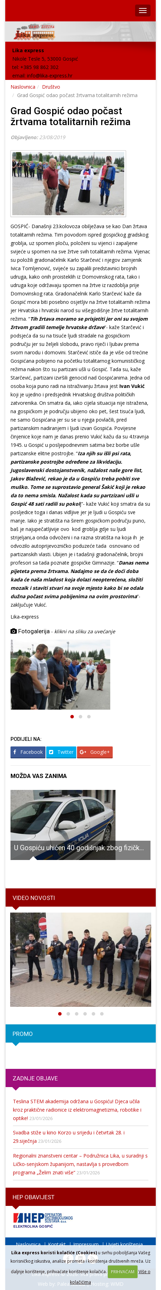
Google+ (95, 752)
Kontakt (57, 1244)
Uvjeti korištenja (124, 1244)
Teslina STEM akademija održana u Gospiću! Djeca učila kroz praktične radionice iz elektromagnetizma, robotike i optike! (77, 1109)
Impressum (86, 1244)
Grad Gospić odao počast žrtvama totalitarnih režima (70, 116)
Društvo (51, 86)
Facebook (28, 752)
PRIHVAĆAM (122, 1272)
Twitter (61, 752)
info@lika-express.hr (49, 75)
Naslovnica (22, 86)
